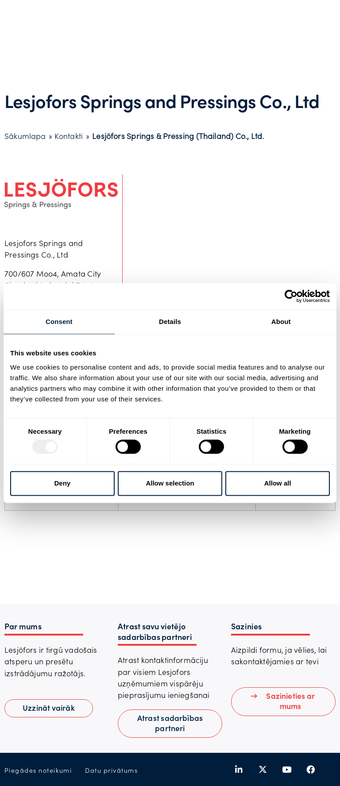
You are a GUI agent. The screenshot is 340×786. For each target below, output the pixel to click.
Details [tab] (170, 321)
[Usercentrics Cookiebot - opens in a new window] (291, 296)
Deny (62, 483)
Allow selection (170, 483)
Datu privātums (111, 770)
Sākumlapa (25, 136)
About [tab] (281, 321)
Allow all (277, 483)
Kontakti (68, 136)
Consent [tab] (59, 321)
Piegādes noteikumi (38, 770)
